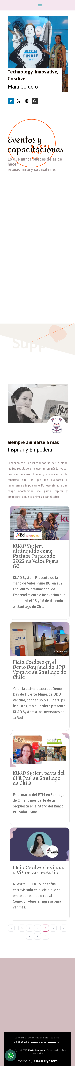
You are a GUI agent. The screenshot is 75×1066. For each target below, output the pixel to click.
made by (37, 1061)
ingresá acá (21, 1042)
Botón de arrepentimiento (46, 1042)
